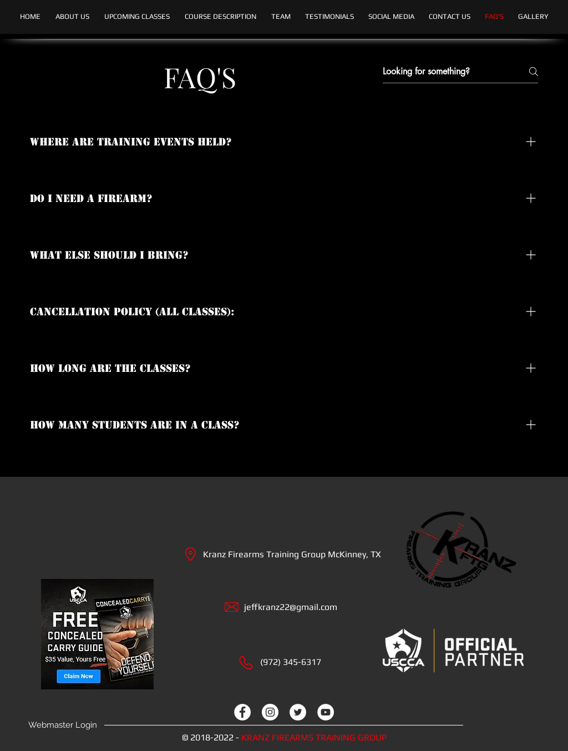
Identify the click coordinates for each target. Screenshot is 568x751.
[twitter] (298, 712)
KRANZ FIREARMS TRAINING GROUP (314, 737)
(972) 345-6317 (290, 662)
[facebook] (242, 712)
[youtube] (325, 712)
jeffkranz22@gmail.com (290, 607)
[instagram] (270, 712)
